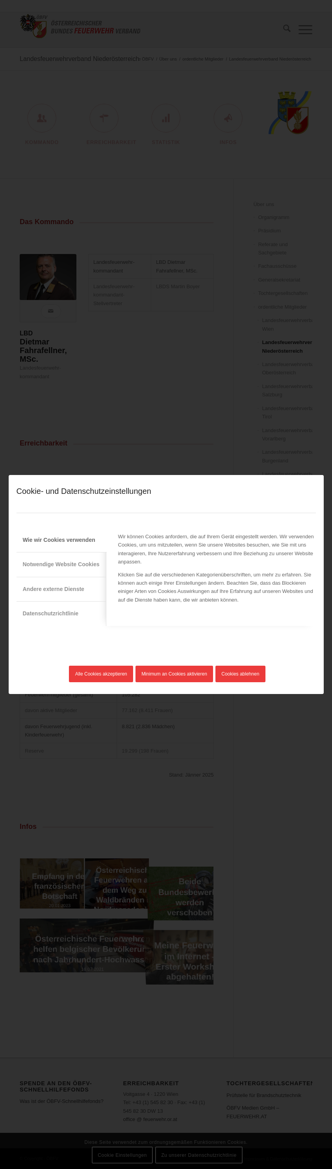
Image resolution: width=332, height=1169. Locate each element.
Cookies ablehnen (240, 674)
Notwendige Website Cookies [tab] (61, 564)
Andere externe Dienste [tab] (53, 589)
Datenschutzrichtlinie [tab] (51, 613)
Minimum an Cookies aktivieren (174, 674)
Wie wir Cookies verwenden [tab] (59, 540)
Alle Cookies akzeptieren (101, 674)
